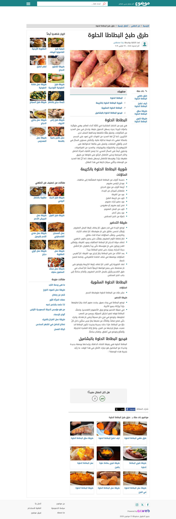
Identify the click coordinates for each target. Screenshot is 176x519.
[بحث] (104, 4)
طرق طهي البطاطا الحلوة (141, 97)
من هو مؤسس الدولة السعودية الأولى (47, 310)
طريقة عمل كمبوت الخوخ (54, 290)
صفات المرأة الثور (57, 300)
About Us (61, 513)
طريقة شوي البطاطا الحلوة (141, 120)
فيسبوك (132, 409)
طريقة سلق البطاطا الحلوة (141, 112)
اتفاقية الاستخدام (34, 508)
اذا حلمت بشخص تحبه (55, 305)
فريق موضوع (36, 513)
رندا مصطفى (118, 42)
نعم (102, 398)
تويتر (122, 409)
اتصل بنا (38, 503)
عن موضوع (61, 503)
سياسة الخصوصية (58, 508)
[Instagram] (137, 505)
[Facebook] (148, 505)
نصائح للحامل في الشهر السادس (50, 324)
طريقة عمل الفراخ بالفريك (53, 319)
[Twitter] (142, 505)
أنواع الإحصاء (59, 314)
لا (95, 398)
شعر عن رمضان (58, 295)
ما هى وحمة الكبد (57, 285)
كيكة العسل (59, 329)
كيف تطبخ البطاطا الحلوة (141, 105)
